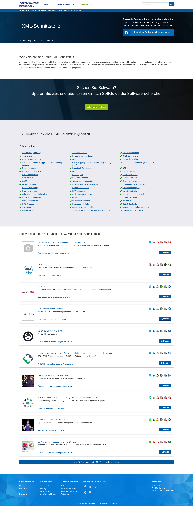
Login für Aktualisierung (48, 494)
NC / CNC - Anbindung (31, 198)
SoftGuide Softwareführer (31, 10)
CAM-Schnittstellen (130, 159)
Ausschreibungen (65, 4)
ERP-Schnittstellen (30, 175)
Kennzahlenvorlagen (131, 188)
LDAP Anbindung (79, 191)
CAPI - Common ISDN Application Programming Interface (42, 164)
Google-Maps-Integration (82, 181)
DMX (74, 171)
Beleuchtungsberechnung (82, 156)
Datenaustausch (29, 168)
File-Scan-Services (80, 178)
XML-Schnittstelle (75, 10)
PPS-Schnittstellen (30, 204)
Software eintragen (46, 486)
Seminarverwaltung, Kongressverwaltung (57, 253)
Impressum (23, 494)
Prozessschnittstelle (80, 204)
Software (47, 4)
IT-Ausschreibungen (68, 486)
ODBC (75, 198)
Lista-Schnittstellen (130, 191)
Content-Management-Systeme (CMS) (56, 297)
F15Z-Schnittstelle (130, 175)
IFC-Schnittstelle (29, 184)
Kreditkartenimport (29, 191)
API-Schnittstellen (79, 153)
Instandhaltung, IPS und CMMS (53, 320)
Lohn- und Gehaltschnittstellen (34, 194)
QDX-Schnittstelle (130, 204)
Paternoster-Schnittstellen (83, 201)
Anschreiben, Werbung (31, 153)
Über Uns (22, 486)
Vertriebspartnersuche (68, 489)
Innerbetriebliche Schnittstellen (85, 184)
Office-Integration (130, 198)
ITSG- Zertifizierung (30, 188)
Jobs (21, 491)
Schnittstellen (27, 211)
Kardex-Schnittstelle (80, 188)
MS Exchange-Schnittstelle (134, 194)
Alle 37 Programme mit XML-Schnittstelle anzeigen (96, 462)
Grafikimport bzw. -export (133, 181)
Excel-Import (77, 175)
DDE (125, 168)
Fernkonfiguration (29, 178)
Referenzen (23, 489)
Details (166, 252)
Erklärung (27, 40)
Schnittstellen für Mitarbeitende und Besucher (91, 211)
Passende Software (45, 40)
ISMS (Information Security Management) (57, 364)
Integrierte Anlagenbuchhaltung (135, 184)
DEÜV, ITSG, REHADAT (32, 171)
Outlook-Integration (30, 201)
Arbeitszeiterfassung (131, 153)
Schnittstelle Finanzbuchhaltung (85, 207)
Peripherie (127, 201)
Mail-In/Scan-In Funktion (82, 194)
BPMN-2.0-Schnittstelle (31, 159)
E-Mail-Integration (130, 171)
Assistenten (27, 156)
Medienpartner (45, 491)
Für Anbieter (86, 4)
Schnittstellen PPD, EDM (133, 211)
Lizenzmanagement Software (52, 408)
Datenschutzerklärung (109, 504)
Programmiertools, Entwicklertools (54, 275)
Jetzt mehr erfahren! (96, 107)
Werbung (43, 489)
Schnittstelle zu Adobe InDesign (136, 207)
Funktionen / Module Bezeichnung (55, 10)
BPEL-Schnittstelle (130, 156)
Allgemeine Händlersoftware (52, 431)
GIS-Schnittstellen (130, 178)
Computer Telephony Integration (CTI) (138, 163)
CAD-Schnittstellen (80, 159)
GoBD (24, 181)
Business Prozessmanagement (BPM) (56, 342)
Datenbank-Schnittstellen (82, 168)
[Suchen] (171, 4)
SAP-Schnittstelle (29, 207)
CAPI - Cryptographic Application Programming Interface (91, 164)
